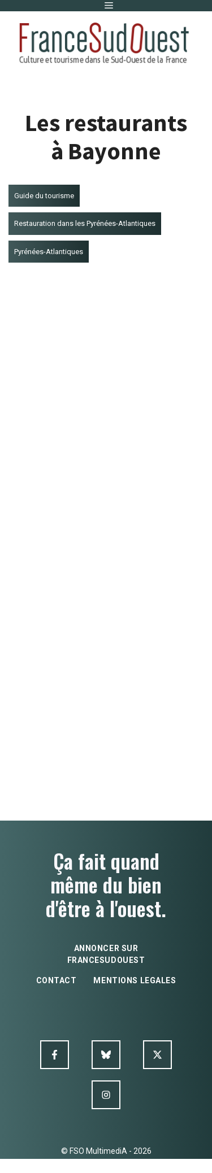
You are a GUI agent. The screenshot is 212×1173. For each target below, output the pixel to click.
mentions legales (134, 980)
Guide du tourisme (44, 195)
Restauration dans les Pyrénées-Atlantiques (84, 223)
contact (56, 980)
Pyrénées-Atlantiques (48, 251)
